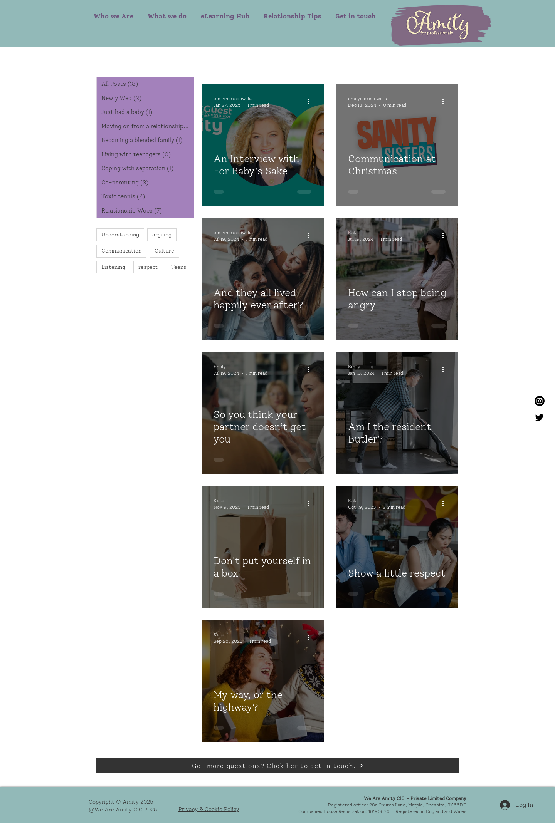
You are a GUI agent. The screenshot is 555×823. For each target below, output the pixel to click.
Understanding (120, 234)
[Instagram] (540, 401)
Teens (178, 267)
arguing (162, 234)
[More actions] (311, 101)
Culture (164, 251)
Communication (121, 251)
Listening (113, 267)
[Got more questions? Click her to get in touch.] (277, 765)
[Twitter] (540, 417)
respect (148, 267)
